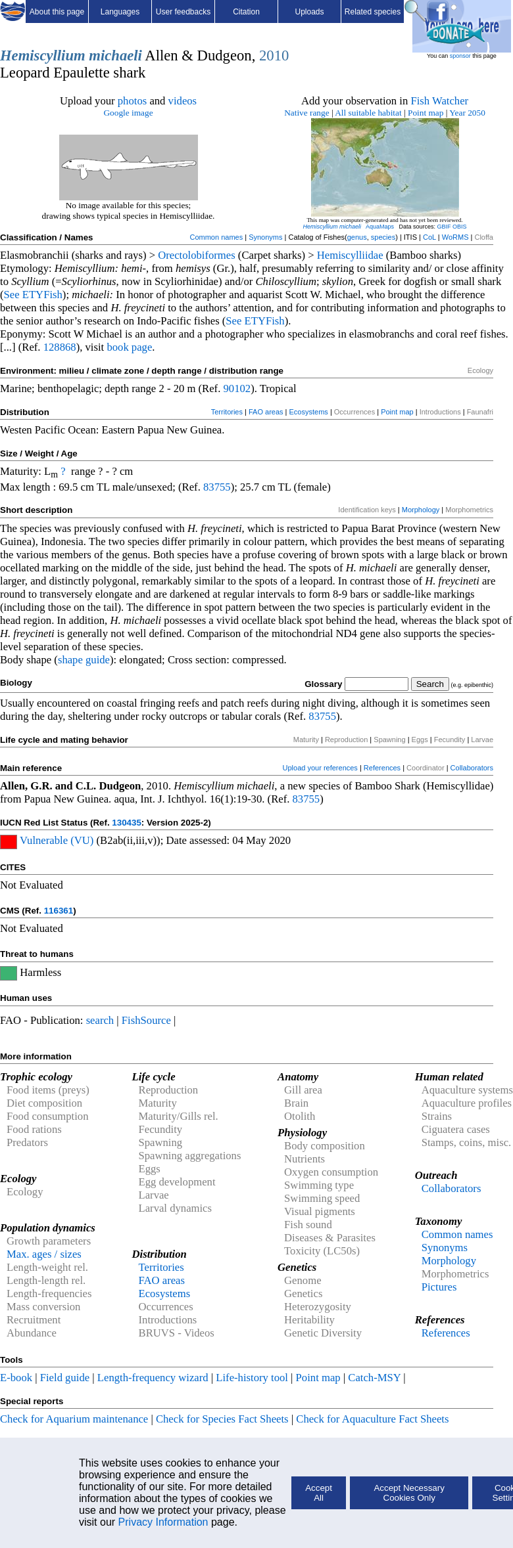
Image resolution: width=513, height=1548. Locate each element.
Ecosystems (308, 412)
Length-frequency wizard (152, 1377)
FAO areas (266, 412)
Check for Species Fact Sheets (222, 1419)
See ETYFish (33, 294)
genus (357, 237)
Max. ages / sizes (44, 1254)
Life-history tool (252, 1377)
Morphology (420, 510)
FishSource (146, 1020)
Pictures (439, 1287)
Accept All (318, 1493)
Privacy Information (163, 1522)
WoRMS (455, 237)
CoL (429, 237)
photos (132, 101)
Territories (227, 412)
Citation (246, 11)
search (100, 1020)
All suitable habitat (368, 113)
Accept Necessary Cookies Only (409, 1493)
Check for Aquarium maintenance (74, 1419)
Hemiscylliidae (350, 255)
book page (129, 347)
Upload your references (320, 768)
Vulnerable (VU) (56, 840)
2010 (274, 55)
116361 (58, 911)
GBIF (444, 226)
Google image (128, 113)
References (382, 768)
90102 (237, 388)
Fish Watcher (439, 101)
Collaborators (472, 768)
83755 (217, 487)
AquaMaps (380, 226)
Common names (216, 237)
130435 (126, 823)
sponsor (460, 56)
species (383, 237)
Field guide (64, 1377)
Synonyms (265, 237)
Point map (425, 113)
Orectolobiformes (196, 255)
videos (182, 101)
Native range (306, 113)
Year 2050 (467, 113)
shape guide (84, 659)
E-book (16, 1377)
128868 (59, 347)
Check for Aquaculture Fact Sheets (372, 1419)
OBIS (459, 226)
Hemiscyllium (43, 55)
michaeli (115, 55)
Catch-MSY (374, 1377)
